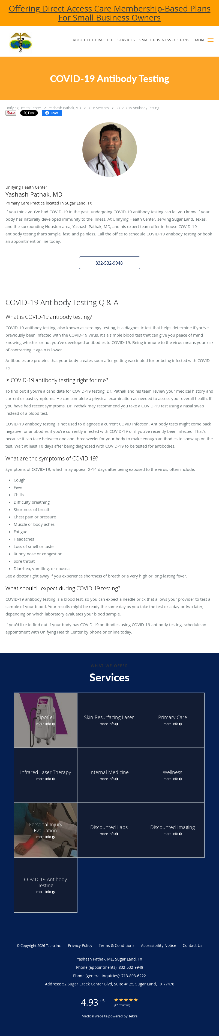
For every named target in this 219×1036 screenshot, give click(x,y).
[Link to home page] (29, 43)
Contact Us (192, 945)
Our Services (99, 107)
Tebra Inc (53, 945)
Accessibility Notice (158, 945)
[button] (211, 40)
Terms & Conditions (116, 945)
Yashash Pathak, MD (65, 107)
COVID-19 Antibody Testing (138, 107)
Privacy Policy (80, 945)
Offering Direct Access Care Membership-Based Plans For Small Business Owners (110, 13)
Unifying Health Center (23, 107)
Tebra (132, 1016)
